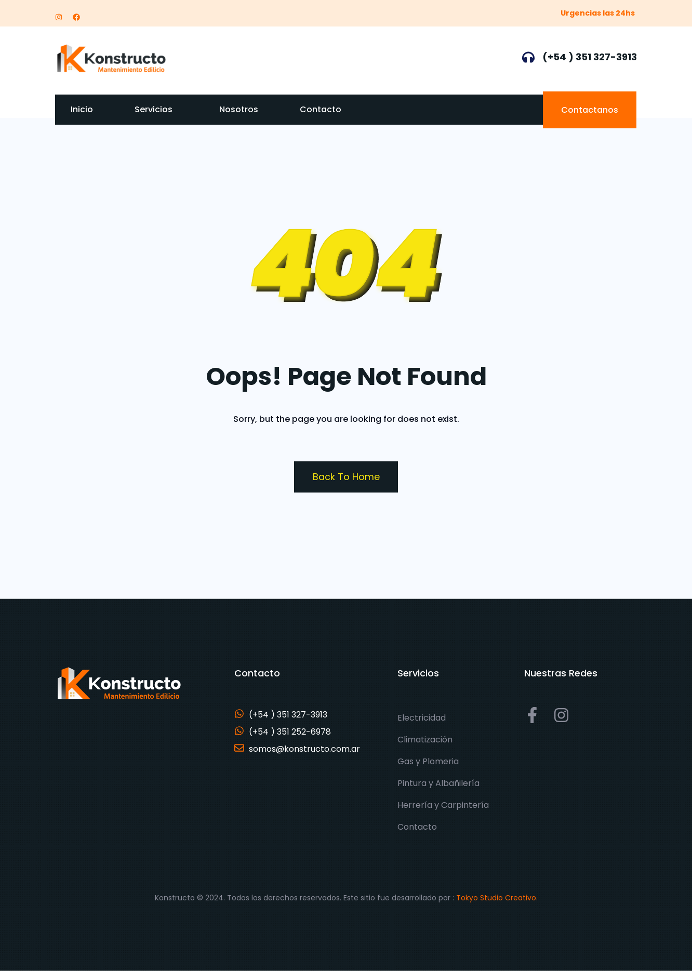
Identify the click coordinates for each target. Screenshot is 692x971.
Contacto (320, 109)
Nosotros (238, 109)
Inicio (82, 109)
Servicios (153, 109)
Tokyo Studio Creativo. (497, 898)
